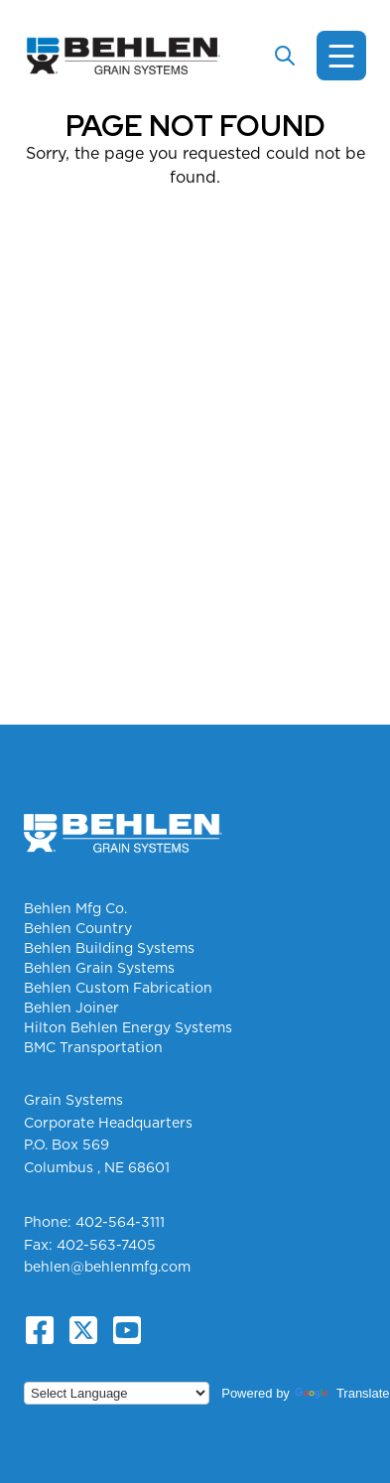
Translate (342, 1393)
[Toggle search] (285, 55)
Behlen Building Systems (109, 948)
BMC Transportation (93, 1047)
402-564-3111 (120, 1222)
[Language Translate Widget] (116, 1393)
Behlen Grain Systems (99, 968)
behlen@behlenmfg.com (107, 1267)
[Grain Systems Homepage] (123, 55)
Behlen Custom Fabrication (118, 988)
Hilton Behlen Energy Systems (128, 1027)
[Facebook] (40, 1330)
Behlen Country (78, 928)
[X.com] (83, 1330)
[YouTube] (127, 1330)
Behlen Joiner (71, 1007)
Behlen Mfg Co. (75, 908)
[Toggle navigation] (341, 55)
